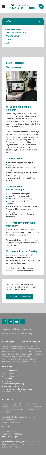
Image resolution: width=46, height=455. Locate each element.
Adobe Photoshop (9, 371)
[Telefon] (22, 321)
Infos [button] (8, 21)
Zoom (19, 134)
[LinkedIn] (10, 321)
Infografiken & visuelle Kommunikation (17, 389)
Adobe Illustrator (9, 373)
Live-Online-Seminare (15, 32)
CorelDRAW (7, 381)
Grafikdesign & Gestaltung (12, 386)
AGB (7, 42)
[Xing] (4, 321)
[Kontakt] (16, 321)
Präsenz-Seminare (13, 36)
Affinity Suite (7, 378)
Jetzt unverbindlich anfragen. (13, 441)
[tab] (23, 21)
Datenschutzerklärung (11, 329)
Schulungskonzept (13, 29)
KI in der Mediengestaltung (13, 384)
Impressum (26, 329)
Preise (8, 39)
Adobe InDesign (8, 376)
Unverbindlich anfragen (19, 296)
